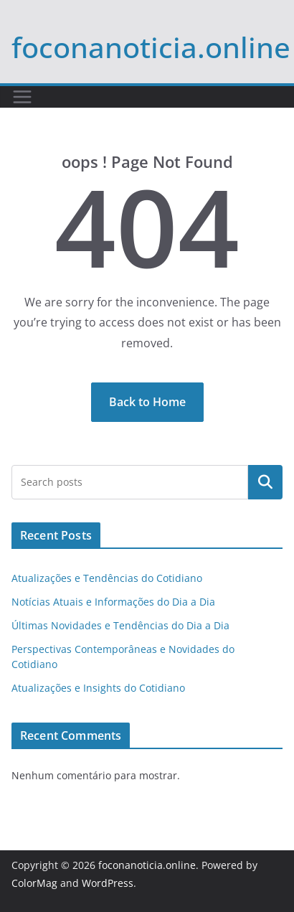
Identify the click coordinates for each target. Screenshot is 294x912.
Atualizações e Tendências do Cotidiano (106, 578)
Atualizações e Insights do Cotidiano (98, 688)
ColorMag (34, 883)
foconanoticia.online (150, 47)
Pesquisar (265, 482)
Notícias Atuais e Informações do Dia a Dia (113, 601)
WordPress (107, 883)
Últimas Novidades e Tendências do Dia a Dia (120, 625)
